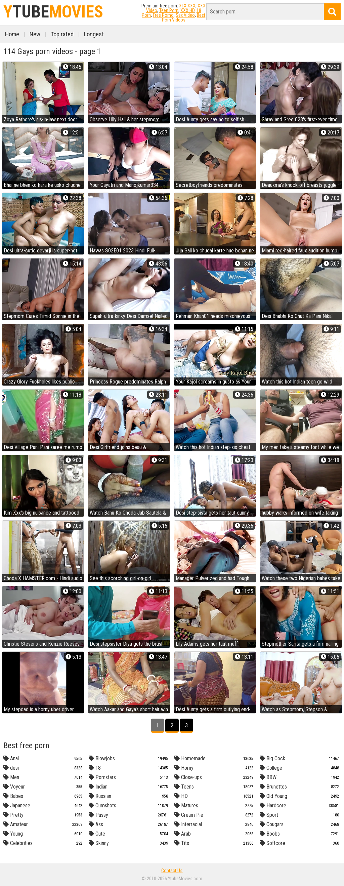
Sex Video (185, 15)
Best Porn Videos (184, 17)
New (35, 34)
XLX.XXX (187, 5)
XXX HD (187, 10)
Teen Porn (168, 10)
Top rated (62, 34)
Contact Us (171, 870)
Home (12, 34)
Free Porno (163, 15)
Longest (94, 34)
